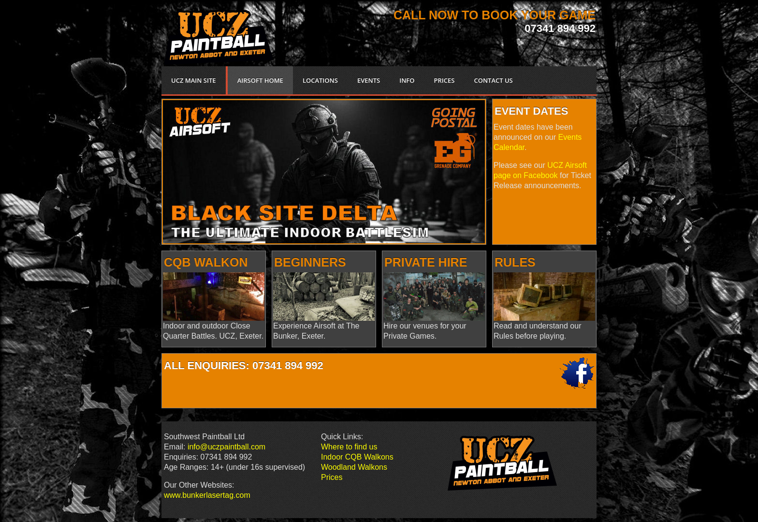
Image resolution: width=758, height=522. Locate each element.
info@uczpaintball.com (226, 447)
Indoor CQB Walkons (357, 457)
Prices (331, 477)
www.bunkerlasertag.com (207, 495)
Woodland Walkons (354, 467)
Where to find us (349, 447)
